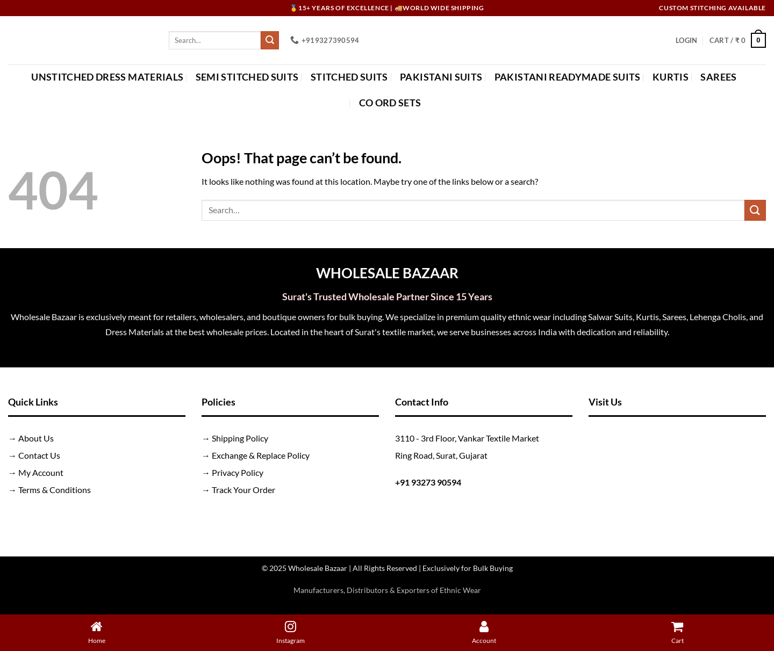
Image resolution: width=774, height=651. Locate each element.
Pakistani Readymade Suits (567, 77)
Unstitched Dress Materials (107, 77)
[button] (686, 40)
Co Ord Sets (390, 102)
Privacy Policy (237, 472)
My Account (40, 472)
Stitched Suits (349, 77)
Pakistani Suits (441, 77)
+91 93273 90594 (428, 482)
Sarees (718, 77)
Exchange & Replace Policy (261, 455)
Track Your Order (243, 489)
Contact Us (39, 455)
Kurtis (671, 77)
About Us (36, 438)
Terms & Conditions (54, 489)
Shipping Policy (240, 438)
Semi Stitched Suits (247, 77)
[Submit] (270, 40)
